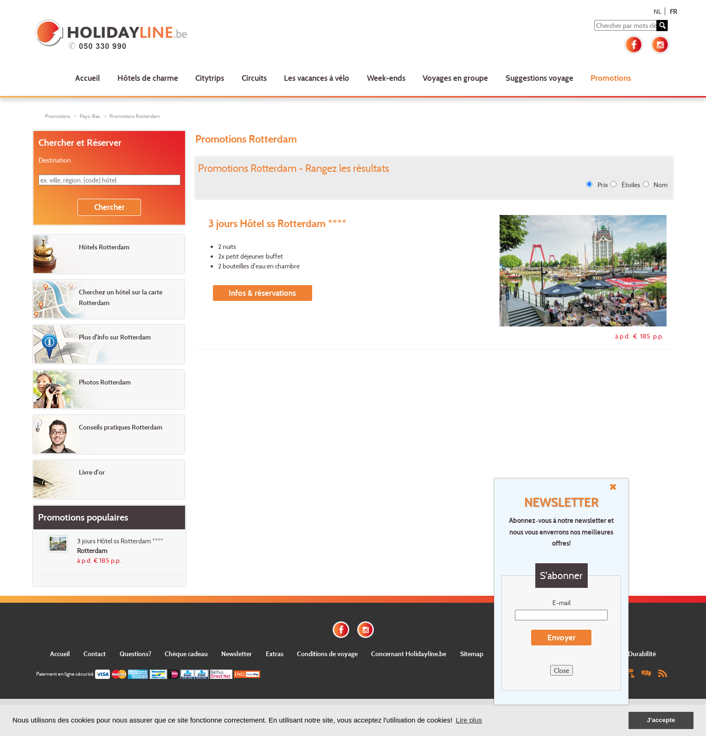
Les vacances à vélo (316, 78)
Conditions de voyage (327, 654)
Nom (660, 185)
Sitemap (471, 654)
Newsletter (236, 654)
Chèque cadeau (186, 654)
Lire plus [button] (469, 720)
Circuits (254, 78)
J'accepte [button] (661, 719)
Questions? (135, 654)
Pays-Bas (90, 116)
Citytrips (209, 78)
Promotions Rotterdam (134, 116)
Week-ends (386, 78)
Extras (274, 654)
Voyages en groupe (455, 78)
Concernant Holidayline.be (408, 654)
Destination (55, 160)
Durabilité (642, 654)
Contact (94, 654)
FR (673, 11)
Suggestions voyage (539, 78)
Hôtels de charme (147, 78)
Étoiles (631, 185)
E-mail (561, 602)
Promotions (610, 78)
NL (657, 11)
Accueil (87, 78)
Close (561, 670)
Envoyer (561, 637)
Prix (602, 185)
